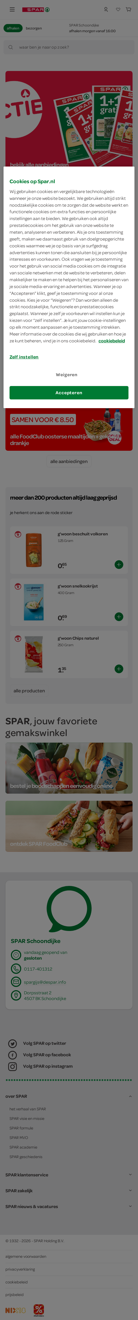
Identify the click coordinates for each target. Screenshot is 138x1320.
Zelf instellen (24, 357)
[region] (69, 287)
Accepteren (69, 393)
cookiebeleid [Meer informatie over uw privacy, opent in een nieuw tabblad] (112, 341)
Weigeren (67, 375)
